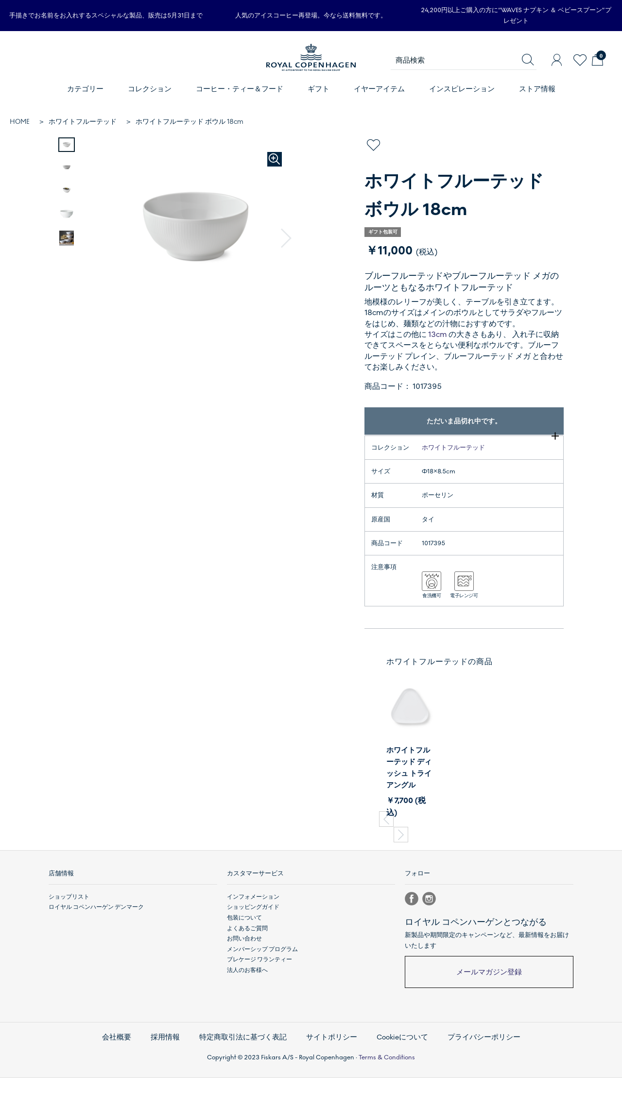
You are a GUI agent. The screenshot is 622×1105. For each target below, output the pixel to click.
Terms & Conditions (387, 1084)
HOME (20, 121)
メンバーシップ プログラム (262, 981)
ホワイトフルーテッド (83, 121)
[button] (286, 238)
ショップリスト (69, 928)
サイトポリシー (330, 1067)
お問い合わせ (244, 970)
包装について (244, 949)
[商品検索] (463, 60)
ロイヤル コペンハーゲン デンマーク (96, 939)
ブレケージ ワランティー (259, 991)
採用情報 (172, 1067)
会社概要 (125, 1067)
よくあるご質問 (247, 959)
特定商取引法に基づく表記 (246, 1067)
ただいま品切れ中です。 (464, 421)
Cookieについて (398, 1067)
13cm (437, 334)
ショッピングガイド (253, 939)
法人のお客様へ (247, 1002)
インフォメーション (253, 928)
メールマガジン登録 (489, 1004)
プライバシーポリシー (476, 1067)
